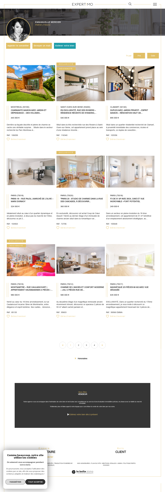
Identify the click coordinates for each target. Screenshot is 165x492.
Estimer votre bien (64, 46)
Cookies (106, 465)
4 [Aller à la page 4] (94, 345)
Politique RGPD (129, 463)
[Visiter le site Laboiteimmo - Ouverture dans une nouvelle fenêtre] (82, 475)
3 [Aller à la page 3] (86, 345)
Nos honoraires (83, 463)
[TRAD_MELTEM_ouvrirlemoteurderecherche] (130, 4)
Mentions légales (109, 463)
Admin (120, 463)
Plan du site (96, 463)
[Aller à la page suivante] (102, 345)
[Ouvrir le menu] (155, 4)
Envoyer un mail (42, 46)
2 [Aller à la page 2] (78, 345)
